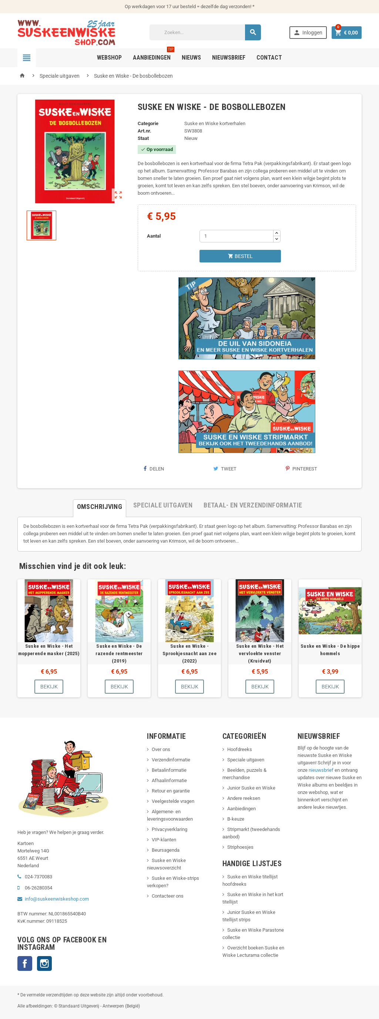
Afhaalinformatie (169, 780)
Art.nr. (144, 131)
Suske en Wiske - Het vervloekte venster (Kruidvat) (260, 653)
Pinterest (301, 469)
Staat (143, 138)
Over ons (161, 749)
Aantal (154, 236)
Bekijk (49, 687)
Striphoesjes (240, 847)
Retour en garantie (171, 791)
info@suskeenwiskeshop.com (57, 899)
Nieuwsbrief (228, 57)
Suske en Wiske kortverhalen (214, 123)
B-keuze (235, 819)
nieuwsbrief (321, 770)
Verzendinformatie (171, 759)
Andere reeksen (243, 798)
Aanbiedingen (241, 808)
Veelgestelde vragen (173, 801)
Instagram (44, 963)
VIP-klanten (164, 839)
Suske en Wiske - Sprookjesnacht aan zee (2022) (189, 653)
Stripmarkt (238, 829)
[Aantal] (236, 236)
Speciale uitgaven (245, 759)
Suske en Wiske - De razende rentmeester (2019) (118, 653)
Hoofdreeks (239, 749)
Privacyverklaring (169, 829)
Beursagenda (166, 850)
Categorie (148, 123)
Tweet (225, 469)
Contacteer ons (168, 896)
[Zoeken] (205, 32)
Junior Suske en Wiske (251, 788)
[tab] (99, 505)
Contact (269, 57)
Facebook (24, 963)
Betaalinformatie (169, 770)
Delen (153, 469)
